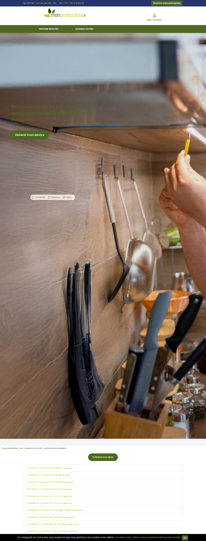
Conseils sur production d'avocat (50, 496)
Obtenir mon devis (29, 135)
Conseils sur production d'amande (50, 482)
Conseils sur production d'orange (50, 503)
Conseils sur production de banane (51, 517)
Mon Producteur (70, 13)
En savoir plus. (124, 537)
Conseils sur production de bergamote (53, 524)
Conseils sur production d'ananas (50, 489)
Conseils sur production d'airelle (49, 475)
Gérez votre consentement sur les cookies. (157, 537)
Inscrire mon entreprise (167, 3)
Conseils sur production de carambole (53, 531)
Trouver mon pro (49, 29)
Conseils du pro (84, 29)
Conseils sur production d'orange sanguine (55, 510)
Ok (185, 537)
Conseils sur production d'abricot (50, 468)
